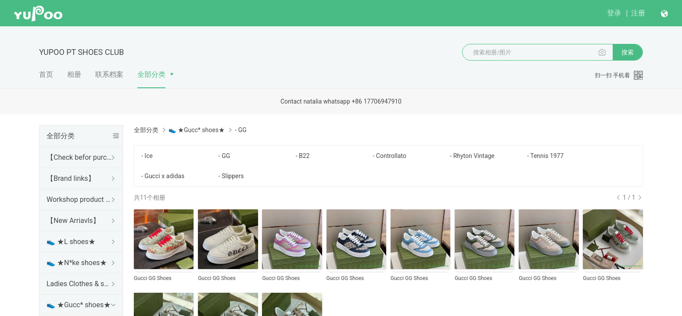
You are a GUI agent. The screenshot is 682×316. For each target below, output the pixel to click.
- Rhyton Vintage (472, 155)
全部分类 (151, 74)
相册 (74, 74)
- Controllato (389, 155)
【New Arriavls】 (73, 220)
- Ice (147, 155)
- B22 (303, 155)
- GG (224, 155)
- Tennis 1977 (545, 155)
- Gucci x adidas (162, 176)
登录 (614, 13)
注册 (638, 13)
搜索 (627, 52)
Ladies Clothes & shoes (79, 284)
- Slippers (231, 176)
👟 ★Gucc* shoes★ (79, 305)
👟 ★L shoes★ (71, 241)
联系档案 (109, 74)
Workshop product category (79, 199)
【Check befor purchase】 (79, 157)
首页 (46, 74)
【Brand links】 (71, 178)
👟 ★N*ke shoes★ (77, 263)
